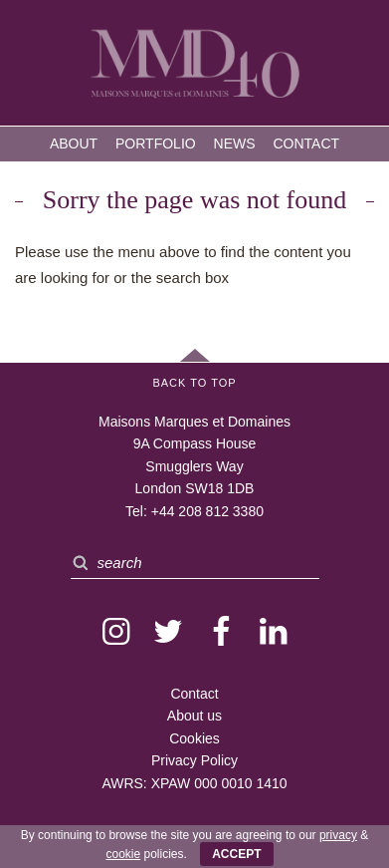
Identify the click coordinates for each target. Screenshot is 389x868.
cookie (122, 854)
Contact (306, 143)
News (235, 143)
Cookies (194, 738)
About (73, 143)
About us (194, 715)
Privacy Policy (194, 760)
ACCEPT (236, 854)
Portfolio (155, 143)
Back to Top (194, 383)
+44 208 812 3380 (207, 511)
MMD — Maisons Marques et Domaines (195, 65)
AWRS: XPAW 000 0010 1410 (194, 783)
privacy (338, 835)
